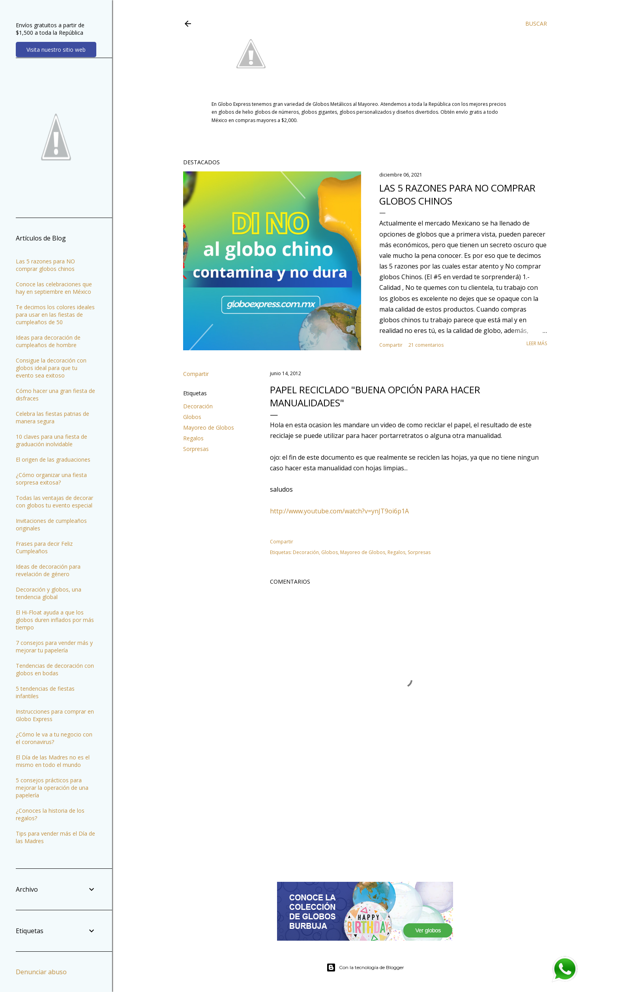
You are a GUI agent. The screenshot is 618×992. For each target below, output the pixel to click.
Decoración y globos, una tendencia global (48, 593)
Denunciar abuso (41, 972)
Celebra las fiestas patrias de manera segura (52, 417)
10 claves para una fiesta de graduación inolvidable (51, 440)
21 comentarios (426, 345)
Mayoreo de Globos (208, 427)
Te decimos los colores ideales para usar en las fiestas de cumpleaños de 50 (55, 314)
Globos (192, 417)
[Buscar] (536, 23)
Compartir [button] (391, 345)
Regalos (193, 438)
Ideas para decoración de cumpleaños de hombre (48, 341)
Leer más (536, 343)
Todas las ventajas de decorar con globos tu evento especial (54, 501)
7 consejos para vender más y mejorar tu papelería (54, 646)
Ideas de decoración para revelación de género (48, 570)
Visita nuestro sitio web (56, 49)
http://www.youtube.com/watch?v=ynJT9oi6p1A (339, 511)
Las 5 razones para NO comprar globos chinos (45, 264)
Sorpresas (196, 449)
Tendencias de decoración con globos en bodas (55, 669)
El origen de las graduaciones (53, 459)
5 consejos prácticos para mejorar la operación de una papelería (52, 787)
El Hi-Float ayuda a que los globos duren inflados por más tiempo (55, 620)
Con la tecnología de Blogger (365, 967)
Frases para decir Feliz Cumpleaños (44, 547)
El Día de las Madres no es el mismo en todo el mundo (53, 760)
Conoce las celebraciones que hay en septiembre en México (54, 287)
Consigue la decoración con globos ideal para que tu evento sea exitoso (51, 368)
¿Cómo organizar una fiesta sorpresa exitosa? (51, 478)
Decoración (198, 406)
